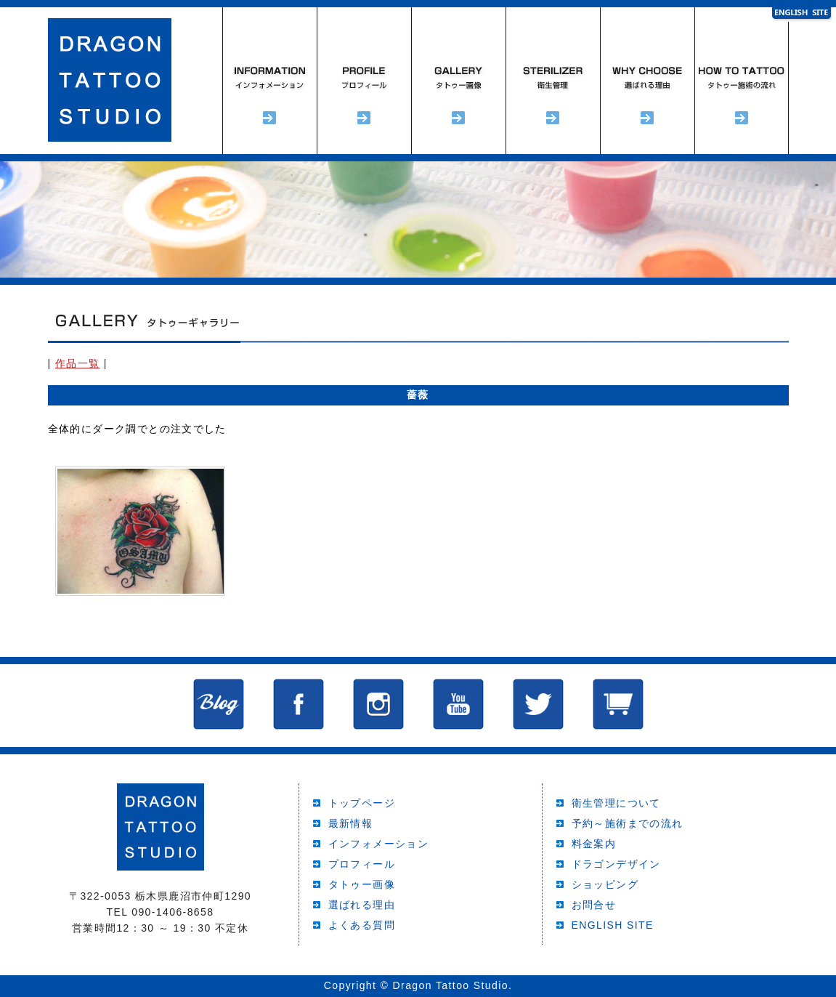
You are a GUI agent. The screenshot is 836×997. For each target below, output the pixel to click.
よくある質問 (361, 925)
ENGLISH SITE (613, 925)
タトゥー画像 (361, 884)
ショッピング (605, 884)
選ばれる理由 (647, 80)
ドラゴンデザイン (616, 864)
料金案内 (594, 843)
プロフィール (364, 80)
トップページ (361, 803)
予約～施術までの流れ (741, 80)
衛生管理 (553, 80)
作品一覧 (77, 363)
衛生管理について (616, 803)
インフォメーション (269, 80)
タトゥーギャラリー (458, 80)
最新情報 (350, 823)
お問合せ (594, 905)
